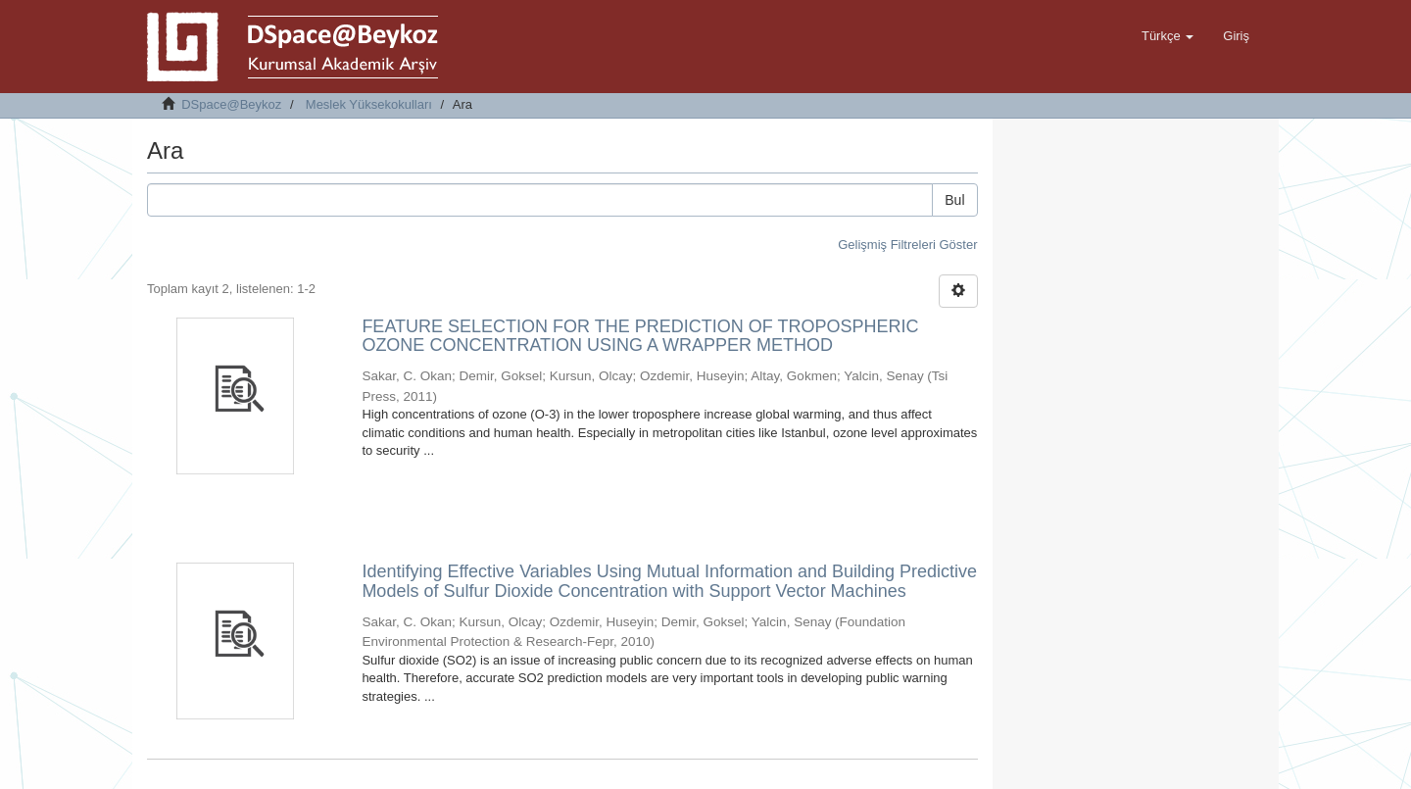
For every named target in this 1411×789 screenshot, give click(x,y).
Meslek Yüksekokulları (369, 104)
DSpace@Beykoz (231, 104)
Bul (954, 200)
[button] (1167, 36)
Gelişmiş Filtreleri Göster (907, 244)
